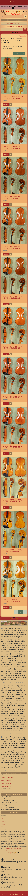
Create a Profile (5, 791)
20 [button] (20, 54)
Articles (3, 824)
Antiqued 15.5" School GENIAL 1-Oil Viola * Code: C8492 (13, 247)
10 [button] (17, 54)
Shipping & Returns (6, 783)
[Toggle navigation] (25, 29)
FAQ (2, 818)
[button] (3, 623)
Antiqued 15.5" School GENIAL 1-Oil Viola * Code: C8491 (13, 197)
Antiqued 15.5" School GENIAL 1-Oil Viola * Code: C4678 (13, 600)
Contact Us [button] (14, 812)
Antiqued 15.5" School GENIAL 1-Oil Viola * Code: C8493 (13, 297)
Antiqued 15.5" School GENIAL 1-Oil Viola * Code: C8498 (13, 447)
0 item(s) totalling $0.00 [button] (14, 23)
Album (2, 827)
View (5, 104)
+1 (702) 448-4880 (14, 20)
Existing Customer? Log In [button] (14, 794)
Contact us (4, 885)
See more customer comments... (14, 773)
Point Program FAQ (6, 786)
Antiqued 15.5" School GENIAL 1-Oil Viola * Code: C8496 (13, 347)
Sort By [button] (6, 54)
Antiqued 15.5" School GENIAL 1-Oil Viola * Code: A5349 (13, 501)
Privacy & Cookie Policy (7, 777)
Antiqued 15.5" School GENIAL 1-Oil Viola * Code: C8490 (13, 147)
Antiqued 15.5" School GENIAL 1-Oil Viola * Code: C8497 (13, 397)
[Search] (12, 16)
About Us (3, 821)
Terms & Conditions (6, 780)
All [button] (24, 54)
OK (12, 8)
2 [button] (14, 54)
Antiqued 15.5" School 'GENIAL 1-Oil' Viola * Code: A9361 (13, 97)
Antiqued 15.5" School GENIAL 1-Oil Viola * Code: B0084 (13, 551)
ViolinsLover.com (9, 1)
